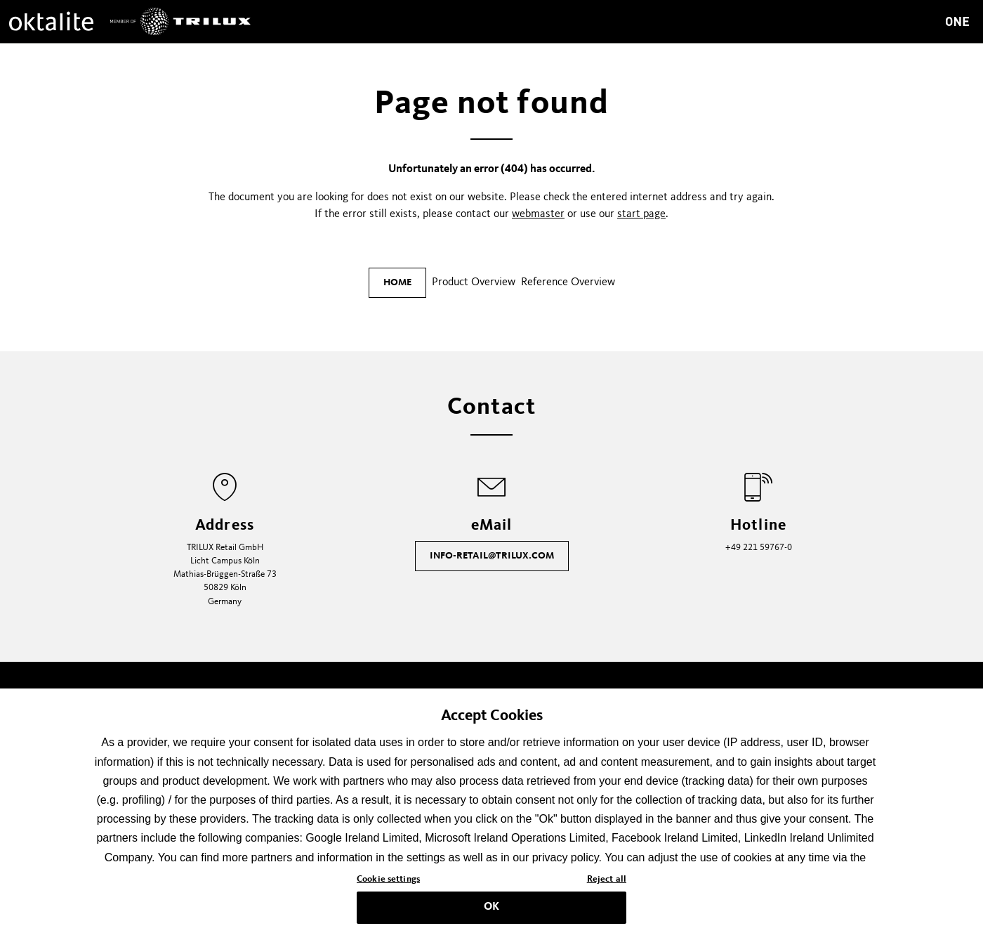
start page (641, 214)
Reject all (606, 886)
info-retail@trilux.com (492, 556)
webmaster (538, 214)
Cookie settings (388, 886)
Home (397, 282)
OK (491, 914)
